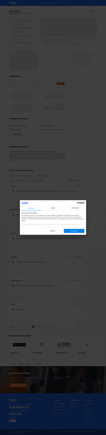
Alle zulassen (74, 230)
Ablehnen (52, 230)
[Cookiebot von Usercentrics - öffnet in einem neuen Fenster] (78, 203)
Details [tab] (53, 208)
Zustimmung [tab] (31, 208)
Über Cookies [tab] (75, 208)
